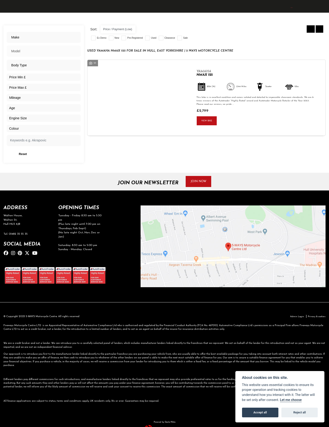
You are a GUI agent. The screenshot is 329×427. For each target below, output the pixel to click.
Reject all (299, 412)
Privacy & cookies (315, 319)
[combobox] (43, 37)
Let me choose (291, 400)
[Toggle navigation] (7, 12)
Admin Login (293, 319)
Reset (56, 155)
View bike (207, 121)
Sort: (93, 29)
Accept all (260, 412)
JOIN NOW (201, 182)
